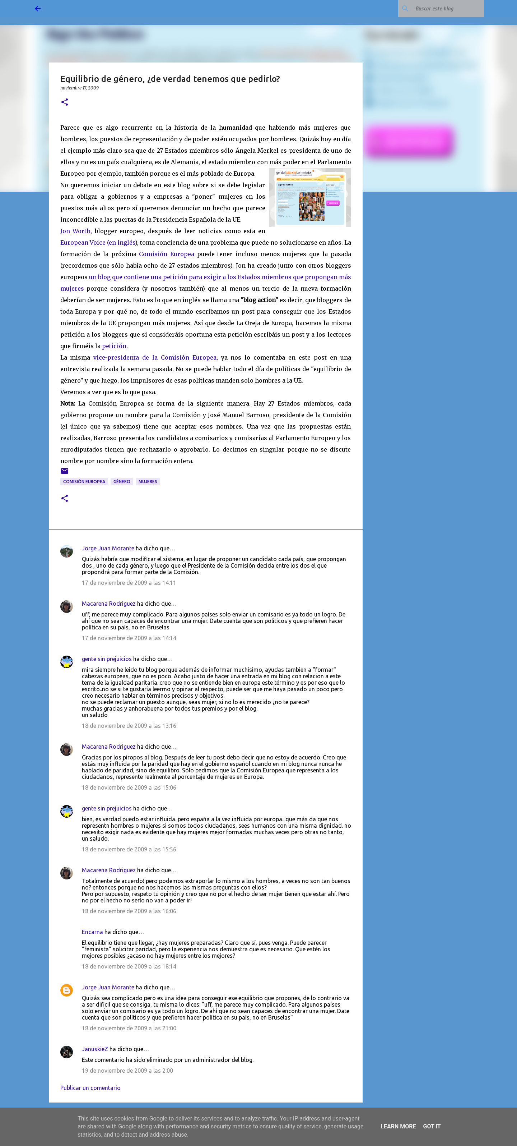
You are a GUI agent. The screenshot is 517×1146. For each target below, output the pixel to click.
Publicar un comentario (90, 1088)
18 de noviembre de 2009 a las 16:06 (129, 911)
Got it (432, 1126)
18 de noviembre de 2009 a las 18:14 (129, 966)
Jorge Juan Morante (108, 548)
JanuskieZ (95, 1049)
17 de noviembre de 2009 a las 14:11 (129, 582)
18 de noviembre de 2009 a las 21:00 (129, 1028)
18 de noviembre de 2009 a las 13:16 (129, 725)
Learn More (398, 1126)
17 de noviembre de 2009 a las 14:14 (129, 638)
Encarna (92, 932)
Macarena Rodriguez (109, 603)
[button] (64, 102)
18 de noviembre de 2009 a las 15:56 (129, 849)
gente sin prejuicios (107, 659)
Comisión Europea (166, 254)
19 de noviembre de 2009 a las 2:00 (127, 1070)
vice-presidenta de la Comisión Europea (154, 357)
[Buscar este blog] (446, 8)
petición (114, 346)
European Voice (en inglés (97, 242)
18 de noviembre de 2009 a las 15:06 (129, 787)
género (121, 481)
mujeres (148, 481)
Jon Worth (75, 231)
